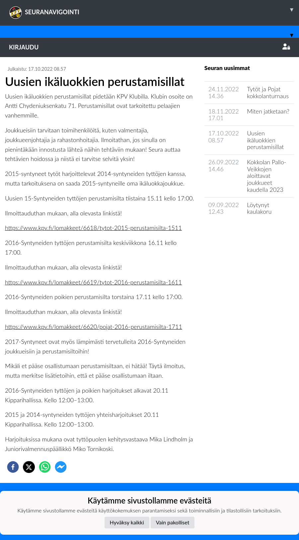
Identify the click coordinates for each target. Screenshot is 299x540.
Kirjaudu (149, 47)
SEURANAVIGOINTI (154, 9)
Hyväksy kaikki (127, 522)
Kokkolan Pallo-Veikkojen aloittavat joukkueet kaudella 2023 (266, 175)
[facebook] (13, 467)
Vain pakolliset (172, 522)
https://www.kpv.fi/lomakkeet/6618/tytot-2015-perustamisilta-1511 (93, 227)
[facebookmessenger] (61, 467)
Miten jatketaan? (268, 111)
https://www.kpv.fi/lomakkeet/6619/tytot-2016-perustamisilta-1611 (93, 282)
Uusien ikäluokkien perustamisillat (265, 139)
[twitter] (29, 467)
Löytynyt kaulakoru (259, 208)
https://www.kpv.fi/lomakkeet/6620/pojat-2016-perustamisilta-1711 (93, 326)
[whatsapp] (45, 467)
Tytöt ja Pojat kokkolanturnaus (268, 92)
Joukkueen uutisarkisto (238, 230)
